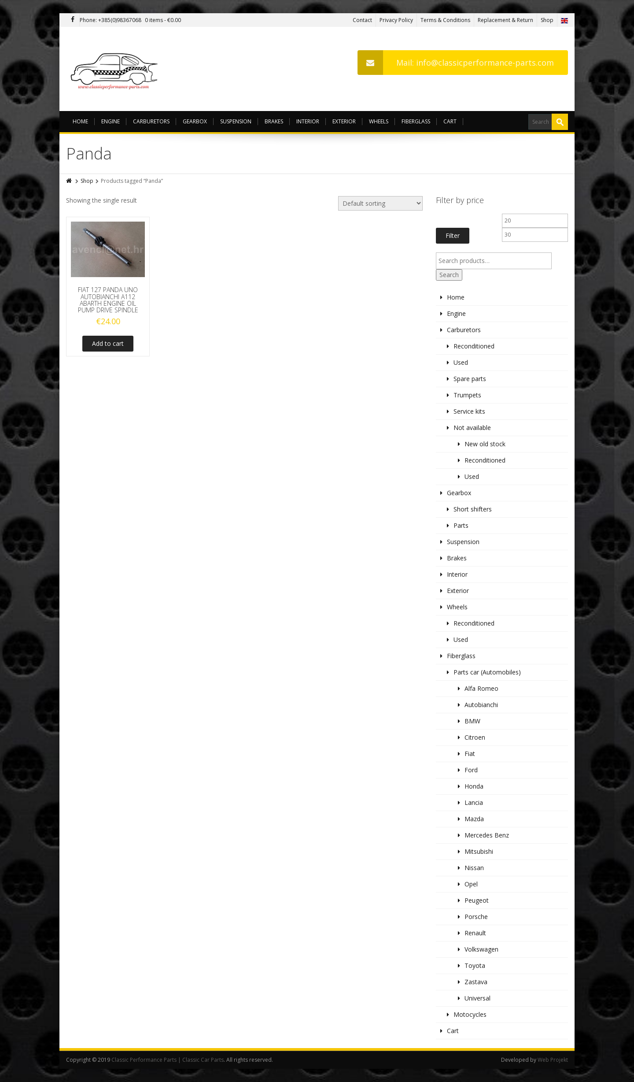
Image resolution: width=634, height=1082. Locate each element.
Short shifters (472, 509)
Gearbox (195, 121)
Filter (453, 235)
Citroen (474, 737)
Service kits (469, 411)
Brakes (274, 121)
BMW (472, 721)
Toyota (474, 965)
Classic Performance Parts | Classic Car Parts (167, 1059)
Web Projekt (553, 1059)
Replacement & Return (505, 20)
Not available (472, 427)
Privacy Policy (396, 20)
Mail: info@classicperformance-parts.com (456, 62)
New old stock (484, 444)
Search (449, 274)
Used (460, 362)
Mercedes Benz (486, 835)
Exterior (344, 121)
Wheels (378, 121)
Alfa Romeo (481, 688)
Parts (460, 525)
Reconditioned (473, 346)
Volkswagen (481, 949)
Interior (307, 121)
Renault (475, 933)
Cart (450, 121)
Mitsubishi (478, 851)
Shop (547, 20)
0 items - (163, 20)
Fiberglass (416, 121)
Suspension (235, 121)
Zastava (475, 982)
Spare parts (469, 378)
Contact (362, 20)
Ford (471, 770)
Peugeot (476, 900)
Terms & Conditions (445, 20)
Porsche (476, 916)
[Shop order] (380, 203)
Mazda (474, 819)
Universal (477, 998)
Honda (473, 786)
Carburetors (151, 121)
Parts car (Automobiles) (487, 672)
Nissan (474, 867)
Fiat (469, 753)
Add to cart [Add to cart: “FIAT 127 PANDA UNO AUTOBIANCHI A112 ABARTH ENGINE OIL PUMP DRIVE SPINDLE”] (108, 343)
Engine (110, 121)
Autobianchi (481, 704)
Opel (471, 884)
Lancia (473, 802)
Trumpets (467, 395)
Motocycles (470, 1014)
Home (80, 121)
